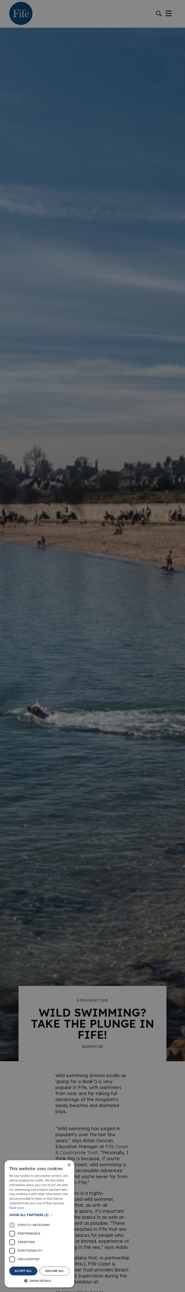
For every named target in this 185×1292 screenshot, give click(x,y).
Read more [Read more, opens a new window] (16, 1208)
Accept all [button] (23, 1271)
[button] (39, 1215)
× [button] (69, 1165)
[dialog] (92, 646)
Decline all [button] (54, 1271)
